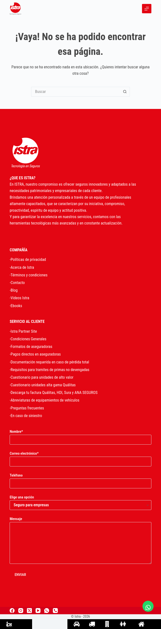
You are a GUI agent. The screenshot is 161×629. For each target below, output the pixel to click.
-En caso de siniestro (26, 415)
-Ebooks (16, 305)
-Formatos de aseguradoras (31, 346)
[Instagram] (20, 610)
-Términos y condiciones (28, 275)
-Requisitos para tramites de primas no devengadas (49, 369)
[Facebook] (12, 610)
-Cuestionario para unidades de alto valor (41, 377)
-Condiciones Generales (28, 339)
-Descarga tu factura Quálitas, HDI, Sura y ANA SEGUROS (54, 392)
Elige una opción (80, 501)
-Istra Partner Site (23, 331)
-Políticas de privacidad (28, 259)
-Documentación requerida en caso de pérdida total (49, 362)
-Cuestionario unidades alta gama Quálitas (43, 385)
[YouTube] (38, 610)
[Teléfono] (55, 610)
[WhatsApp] (46, 610)
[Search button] (125, 92)
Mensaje (80, 540)
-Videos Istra (19, 298)
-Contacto (17, 282)
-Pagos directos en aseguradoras (35, 354)
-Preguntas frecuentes (27, 408)
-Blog (14, 290)
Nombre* (80, 435)
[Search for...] (75, 92)
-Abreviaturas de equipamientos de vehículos (44, 400)
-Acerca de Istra (22, 267)
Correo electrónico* (80, 457)
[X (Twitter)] (29, 610)
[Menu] (146, 8)
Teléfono (80, 479)
